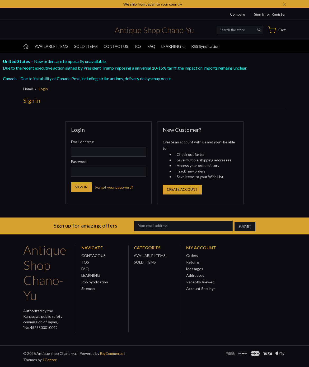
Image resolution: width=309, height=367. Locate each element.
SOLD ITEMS (86, 46)
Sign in (259, 14)
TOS (138, 46)
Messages (194, 268)
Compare (237, 14)
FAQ (151, 46)
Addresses (195, 274)
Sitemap (88, 288)
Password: (79, 162)
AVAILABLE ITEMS (51, 46)
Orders (192, 254)
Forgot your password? (114, 187)
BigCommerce (111, 352)
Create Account (182, 189)
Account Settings (201, 288)
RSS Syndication (205, 46)
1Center (50, 359)
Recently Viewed (200, 281)
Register (278, 14)
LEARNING (173, 46)
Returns (193, 261)
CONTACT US (116, 46)
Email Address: (82, 142)
